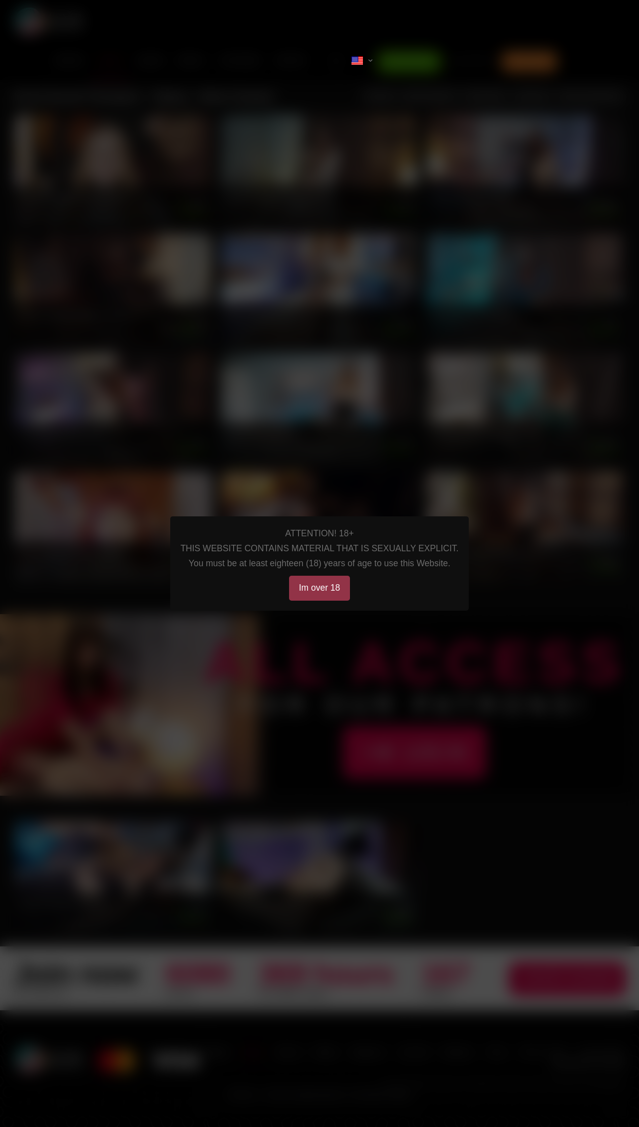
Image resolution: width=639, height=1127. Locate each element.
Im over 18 (319, 588)
